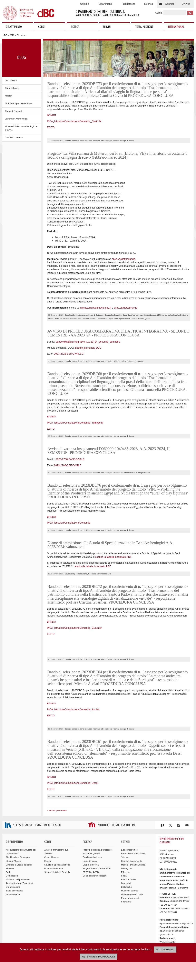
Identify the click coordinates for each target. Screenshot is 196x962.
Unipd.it (84, 3)
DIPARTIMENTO (18, 27)
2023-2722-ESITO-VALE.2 (68, 332)
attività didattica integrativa (132, 340)
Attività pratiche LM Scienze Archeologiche (132, 297)
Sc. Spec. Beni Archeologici (130, 294)
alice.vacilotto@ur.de (123, 237)
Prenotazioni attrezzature (133, 832)
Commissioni (12, 855)
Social (124, 855)
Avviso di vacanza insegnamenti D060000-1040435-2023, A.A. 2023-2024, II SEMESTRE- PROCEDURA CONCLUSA (108, 429)
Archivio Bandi (13, 873)
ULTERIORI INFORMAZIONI (98, 956)
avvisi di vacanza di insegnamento (135, 451)
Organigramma (13, 866)
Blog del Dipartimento (131, 840)
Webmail (169, 3)
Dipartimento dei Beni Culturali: (100, 12)
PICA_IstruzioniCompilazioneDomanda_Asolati (73, 688)
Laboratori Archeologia (16, 119)
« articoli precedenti (57, 789)
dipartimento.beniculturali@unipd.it (176, 902)
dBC (5, 35)
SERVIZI (115, 27)
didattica (116, 340)
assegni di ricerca (127, 141)
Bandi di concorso (14, 137)
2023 (12, 35)
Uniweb (186, 3)
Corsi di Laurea (12, 88)
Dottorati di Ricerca (53, 847)
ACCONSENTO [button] (165, 949)
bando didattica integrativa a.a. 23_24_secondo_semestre (88, 320)
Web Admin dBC (167, 921)
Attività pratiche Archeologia (101, 297)
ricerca (116, 141)
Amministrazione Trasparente (20, 862)
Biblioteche (129, 3)
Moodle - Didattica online (133, 843)
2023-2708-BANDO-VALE (70, 438)
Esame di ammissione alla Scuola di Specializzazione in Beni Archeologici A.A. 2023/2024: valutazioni (110, 524)
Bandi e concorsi (72, 141)
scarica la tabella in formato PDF (113, 535)
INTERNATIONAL (176, 27)
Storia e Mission (13, 840)
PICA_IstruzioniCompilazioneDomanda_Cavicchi (74, 121)
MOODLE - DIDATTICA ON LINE (117, 804)
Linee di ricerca (90, 840)
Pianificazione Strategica (18, 836)
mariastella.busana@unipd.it (95, 286)
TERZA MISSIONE (144, 27)
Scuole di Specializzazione (18, 103)
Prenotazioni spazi (130, 877)
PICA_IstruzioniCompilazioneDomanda (68, 501)
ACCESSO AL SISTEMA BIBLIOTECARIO (37, 804)
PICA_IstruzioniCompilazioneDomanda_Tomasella (75, 401)
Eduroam (125, 851)
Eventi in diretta (128, 858)
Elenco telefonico (129, 829)
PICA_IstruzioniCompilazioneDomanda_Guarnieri (74, 606)
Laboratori (126, 862)
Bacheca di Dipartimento (18, 858)
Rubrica (148, 3)
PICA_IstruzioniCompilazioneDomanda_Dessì (72, 761)
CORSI (50, 27)
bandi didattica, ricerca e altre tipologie (96, 141)
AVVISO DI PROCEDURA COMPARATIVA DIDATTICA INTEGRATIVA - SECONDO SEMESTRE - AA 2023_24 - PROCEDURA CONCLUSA (118, 312)
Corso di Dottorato (14, 111)
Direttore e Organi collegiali (19, 843)
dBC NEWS (11, 80)
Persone (10, 847)
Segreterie (126, 880)
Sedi (8, 851)
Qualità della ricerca (92, 836)
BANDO (51, 115)
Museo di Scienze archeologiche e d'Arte (21, 128)
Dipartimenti (105, 3)
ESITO (50, 127)
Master (8, 96)
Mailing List (126, 847)
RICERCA (83, 27)
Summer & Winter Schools (57, 851)
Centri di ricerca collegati (94, 855)
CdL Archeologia (111, 294)
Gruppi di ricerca (91, 843)
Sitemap (125, 836)
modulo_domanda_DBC (87, 326)
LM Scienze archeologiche (168, 294)
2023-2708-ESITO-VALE (68, 444)
